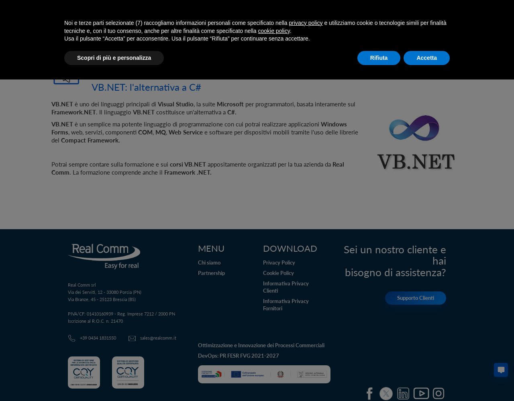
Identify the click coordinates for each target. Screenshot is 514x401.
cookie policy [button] (274, 31)
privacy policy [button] (306, 23)
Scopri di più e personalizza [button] (114, 58)
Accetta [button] (426, 58)
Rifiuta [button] (379, 58)
